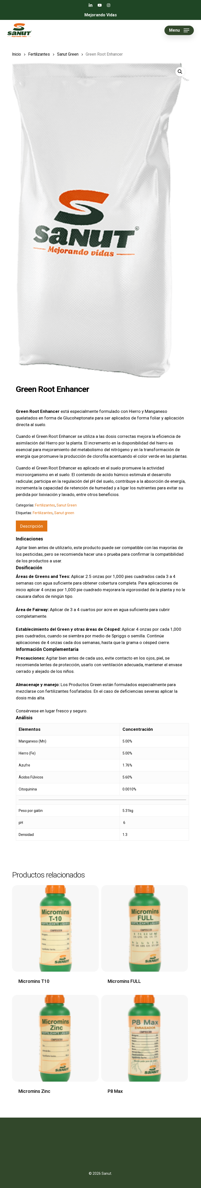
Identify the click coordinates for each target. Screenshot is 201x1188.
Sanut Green (68, 54)
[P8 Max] (144, 1038)
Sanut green (64, 513)
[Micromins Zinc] (55, 1038)
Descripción (31, 526)
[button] (179, 30)
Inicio (16, 54)
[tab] (31, 526)
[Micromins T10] (55, 928)
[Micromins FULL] (144, 928)
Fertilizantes (39, 54)
